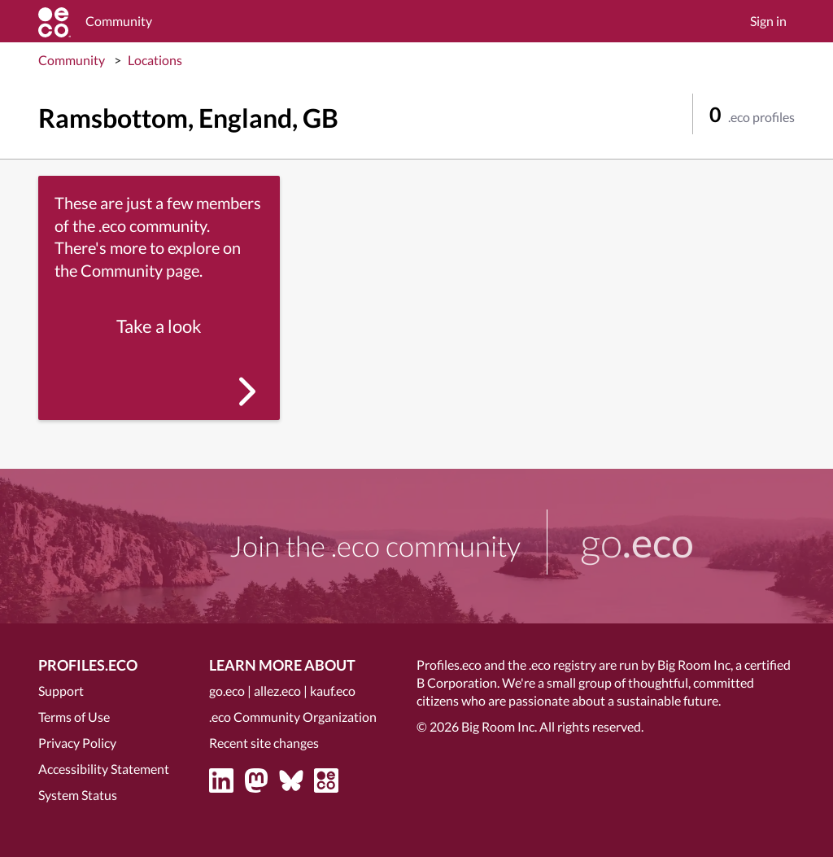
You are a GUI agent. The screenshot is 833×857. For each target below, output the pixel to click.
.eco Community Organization (293, 716)
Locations (155, 60)
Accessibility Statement (103, 768)
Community (71, 60)
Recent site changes (264, 742)
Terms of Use (74, 716)
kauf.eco (332, 690)
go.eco (227, 690)
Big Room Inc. (499, 726)
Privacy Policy (77, 742)
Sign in (768, 20)
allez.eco (277, 690)
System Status (77, 794)
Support (61, 690)
